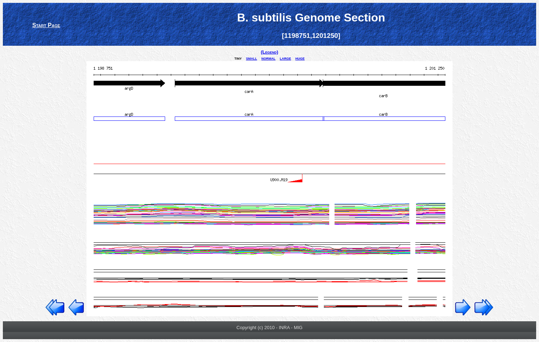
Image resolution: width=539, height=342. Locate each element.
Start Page (46, 25)
